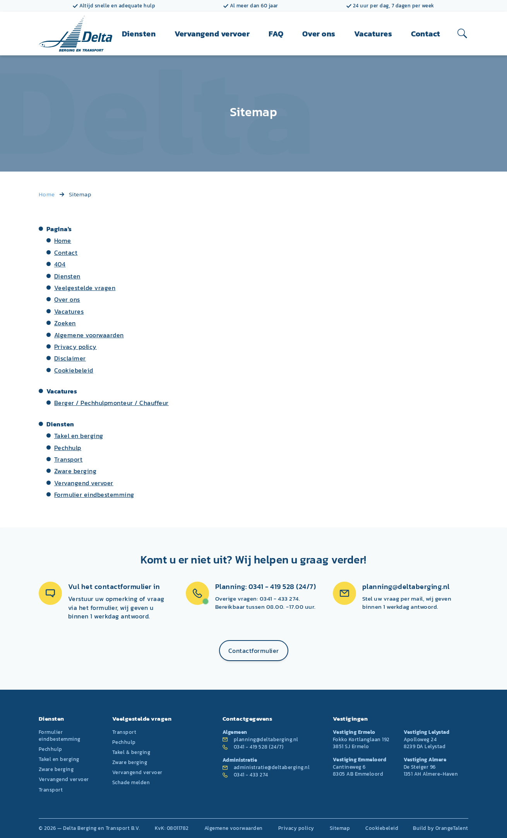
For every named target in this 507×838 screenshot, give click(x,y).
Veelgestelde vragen (85, 287)
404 (60, 264)
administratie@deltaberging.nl (266, 767)
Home (62, 240)
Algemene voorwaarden (89, 335)
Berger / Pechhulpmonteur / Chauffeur (111, 402)
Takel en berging (78, 435)
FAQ (276, 33)
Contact (426, 33)
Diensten (139, 33)
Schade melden (131, 782)
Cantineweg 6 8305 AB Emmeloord (358, 770)
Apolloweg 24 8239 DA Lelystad (425, 743)
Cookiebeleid (73, 370)
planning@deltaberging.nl (260, 739)
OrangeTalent (451, 828)
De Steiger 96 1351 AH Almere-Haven (431, 770)
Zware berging (75, 471)
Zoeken (65, 323)
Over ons (319, 33)
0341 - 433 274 (245, 774)
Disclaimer (70, 358)
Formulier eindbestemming (94, 494)
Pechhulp (67, 447)
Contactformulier (253, 650)
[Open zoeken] (462, 33)
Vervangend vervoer (212, 33)
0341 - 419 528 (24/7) (253, 747)
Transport (68, 459)
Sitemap (340, 828)
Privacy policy (75, 346)
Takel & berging (131, 752)
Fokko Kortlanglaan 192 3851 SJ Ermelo (361, 743)
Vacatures (373, 33)
